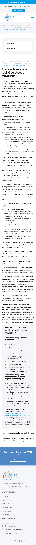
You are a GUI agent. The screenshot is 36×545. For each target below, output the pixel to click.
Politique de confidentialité (18, 543)
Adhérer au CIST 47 (18, 459)
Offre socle (26, 25)
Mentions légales (18, 542)
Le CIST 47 (7, 500)
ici (27, 2)
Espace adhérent (18, 10)
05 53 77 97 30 (11, 7)
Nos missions (8, 511)
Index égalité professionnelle (18, 540)
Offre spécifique (18, 49)
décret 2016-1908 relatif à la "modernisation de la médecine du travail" (17, 416)
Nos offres (15, 25)
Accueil (6, 25)
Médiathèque (8, 504)
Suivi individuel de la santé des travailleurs (16, 27)
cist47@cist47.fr (26, 7)
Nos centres (7, 507)
